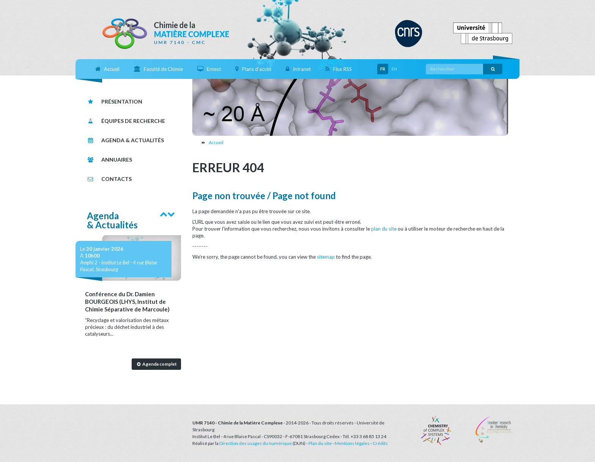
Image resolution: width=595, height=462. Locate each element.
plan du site (384, 229)
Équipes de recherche (126, 121)
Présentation (114, 101)
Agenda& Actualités (112, 220)
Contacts (109, 179)
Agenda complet (156, 364)
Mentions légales (352, 443)
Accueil (216, 142)
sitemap (326, 257)
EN (394, 68)
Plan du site (320, 443)
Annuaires (109, 159)
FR (382, 68)
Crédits (380, 443)
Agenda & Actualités (125, 140)
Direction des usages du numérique (255, 443)
